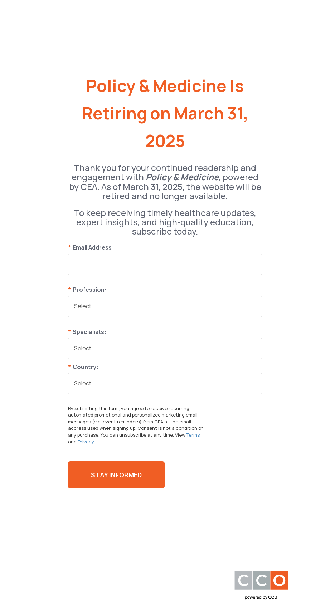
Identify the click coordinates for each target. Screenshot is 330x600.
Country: (83, 367)
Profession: (87, 290)
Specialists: (87, 332)
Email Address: (91, 247)
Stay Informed (116, 475)
